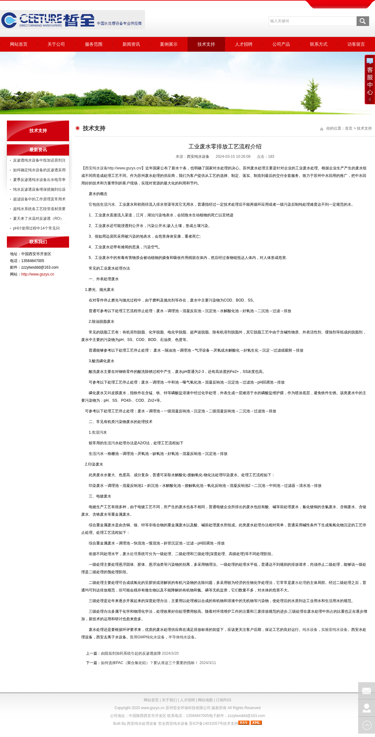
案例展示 (169, 44)
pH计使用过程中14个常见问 (36, 228)
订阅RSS (223, 700)
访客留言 (356, 44)
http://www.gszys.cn (37, 274)
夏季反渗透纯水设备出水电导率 (39, 180)
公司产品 (281, 44)
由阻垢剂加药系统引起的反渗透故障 (131, 653)
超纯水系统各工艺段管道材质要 (39, 209)
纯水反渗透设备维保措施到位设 (39, 189)
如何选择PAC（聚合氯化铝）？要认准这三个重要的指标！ (149, 663)
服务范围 (93, 44)
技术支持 (206, 44)
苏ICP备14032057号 (206, 723)
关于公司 (56, 44)
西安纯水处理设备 (142, 723)
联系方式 (319, 44)
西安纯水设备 (198, 156)
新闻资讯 (131, 44)
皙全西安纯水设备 (173, 723)
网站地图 (205, 700)
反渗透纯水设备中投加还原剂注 (39, 160)
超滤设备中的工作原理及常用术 (39, 199)
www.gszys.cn (152, 708)
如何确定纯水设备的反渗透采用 (39, 170)
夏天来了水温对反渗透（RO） (38, 218)
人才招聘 (243, 44)
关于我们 (169, 700)
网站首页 (19, 44)
